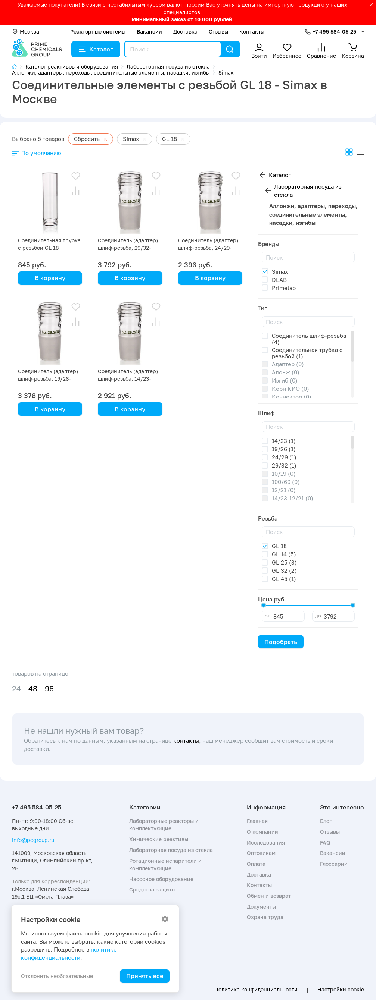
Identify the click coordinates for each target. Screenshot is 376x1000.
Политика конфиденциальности (256, 990)
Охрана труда (265, 917)
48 (32, 688)
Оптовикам (261, 853)
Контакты (251, 31)
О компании (262, 831)
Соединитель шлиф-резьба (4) (309, 338)
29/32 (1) (284, 465)
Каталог (96, 49)
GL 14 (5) (284, 554)
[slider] (263, 605)
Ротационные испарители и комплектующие (165, 864)
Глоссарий (334, 864)
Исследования (266, 842)
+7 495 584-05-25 (334, 31)
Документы (261, 906)
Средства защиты (152, 889)
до (318, 616)
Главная (257, 821)
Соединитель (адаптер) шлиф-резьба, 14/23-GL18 (128, 378)
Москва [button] (25, 31)
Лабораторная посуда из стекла (308, 190)
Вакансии (149, 31)
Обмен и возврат (269, 896)
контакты (186, 740)
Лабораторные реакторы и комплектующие (164, 824)
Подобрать (280, 641)
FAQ (325, 842)
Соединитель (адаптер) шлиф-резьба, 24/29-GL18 (208, 247)
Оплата (256, 864)
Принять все (144, 975)
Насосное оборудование (161, 879)
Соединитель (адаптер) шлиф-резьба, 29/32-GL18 (128, 247)
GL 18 (279, 546)
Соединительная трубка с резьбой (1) (307, 352)
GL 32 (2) (284, 570)
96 (49, 688)
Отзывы (218, 31)
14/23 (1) (284, 440)
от (267, 616)
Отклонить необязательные (57, 976)
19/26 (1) (284, 449)
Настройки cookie (340, 990)
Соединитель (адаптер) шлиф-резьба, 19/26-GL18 (48, 378)
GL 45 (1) (284, 578)
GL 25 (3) (284, 562)
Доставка (185, 31)
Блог (326, 821)
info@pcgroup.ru (33, 840)
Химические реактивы (158, 839)
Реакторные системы (97, 31)
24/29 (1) (284, 457)
